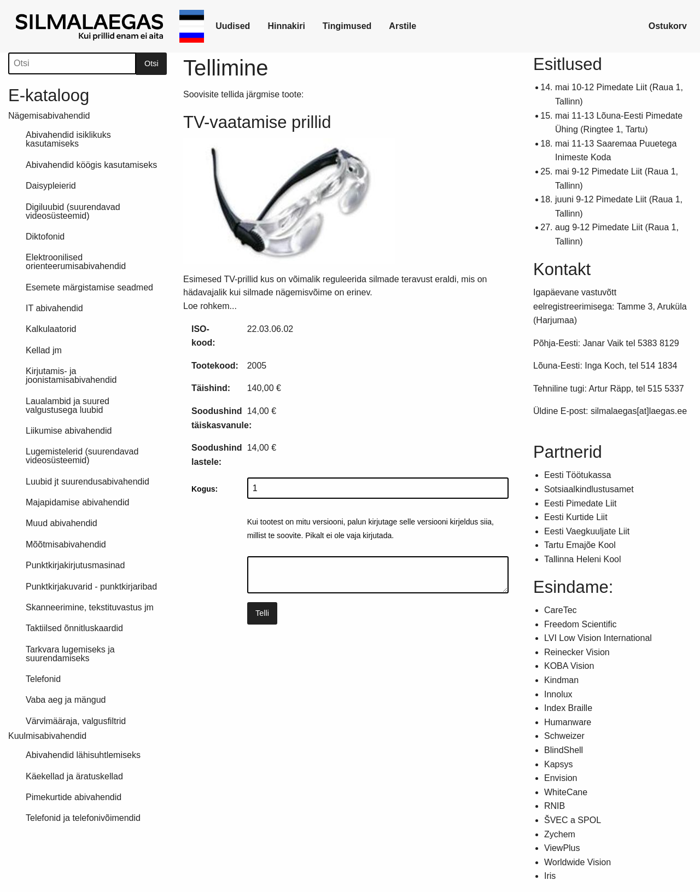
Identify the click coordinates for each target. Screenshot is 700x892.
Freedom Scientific (580, 624)
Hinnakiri (286, 26)
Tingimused (347, 26)
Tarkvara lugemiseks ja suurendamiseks (70, 654)
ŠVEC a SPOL (572, 820)
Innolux (558, 694)
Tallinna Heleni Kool (582, 559)
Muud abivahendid (61, 523)
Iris (550, 876)
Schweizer (564, 736)
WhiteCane (565, 792)
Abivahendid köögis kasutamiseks (91, 165)
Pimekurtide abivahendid (73, 797)
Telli (262, 613)
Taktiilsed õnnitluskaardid (74, 628)
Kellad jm (44, 350)
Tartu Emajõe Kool (580, 545)
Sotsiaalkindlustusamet (589, 489)
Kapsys (558, 764)
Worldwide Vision (577, 862)
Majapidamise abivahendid (77, 502)
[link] (91, 26)
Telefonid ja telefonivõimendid (83, 818)
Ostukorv (668, 26)
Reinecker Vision (577, 652)
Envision (560, 778)
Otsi (151, 63)
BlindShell (563, 750)
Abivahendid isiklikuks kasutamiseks (68, 139)
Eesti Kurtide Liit (576, 517)
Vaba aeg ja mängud (66, 699)
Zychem (559, 834)
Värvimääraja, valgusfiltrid (76, 721)
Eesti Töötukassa (577, 475)
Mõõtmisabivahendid (66, 544)
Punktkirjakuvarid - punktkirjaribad (91, 586)
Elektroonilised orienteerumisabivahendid (76, 262)
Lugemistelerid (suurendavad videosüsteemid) (82, 456)
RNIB (554, 806)
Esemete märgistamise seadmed (89, 287)
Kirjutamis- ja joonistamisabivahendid (71, 375)
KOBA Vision (569, 666)
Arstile (402, 26)
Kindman (561, 680)
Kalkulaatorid (51, 329)
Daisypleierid (51, 185)
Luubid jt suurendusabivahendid (87, 481)
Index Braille (568, 708)
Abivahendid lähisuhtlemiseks (83, 755)
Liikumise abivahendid (69, 430)
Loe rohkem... (210, 306)
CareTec (560, 610)
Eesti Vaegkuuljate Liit (586, 531)
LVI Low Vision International (598, 638)
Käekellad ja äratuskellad (74, 776)
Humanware (567, 722)
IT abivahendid (54, 308)
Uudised (232, 26)
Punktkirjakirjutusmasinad (75, 565)
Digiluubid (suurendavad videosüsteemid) (73, 211)
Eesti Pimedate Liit (580, 503)
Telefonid (43, 679)
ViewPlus (562, 848)
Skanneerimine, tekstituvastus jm (90, 607)
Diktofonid (45, 236)
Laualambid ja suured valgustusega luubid (67, 406)
